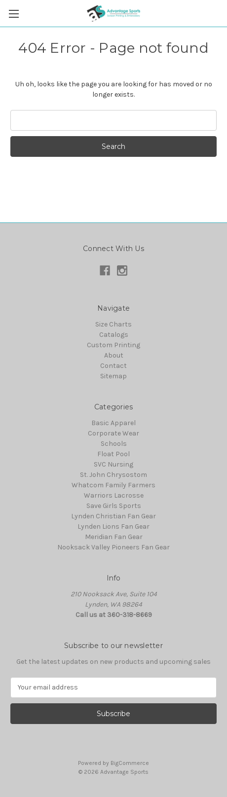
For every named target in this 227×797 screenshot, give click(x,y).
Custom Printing (113, 345)
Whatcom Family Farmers (113, 485)
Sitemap (113, 376)
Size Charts (113, 324)
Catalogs (113, 334)
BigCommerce (130, 763)
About (113, 355)
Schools (114, 443)
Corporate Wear (113, 433)
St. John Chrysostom (113, 475)
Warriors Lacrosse (114, 495)
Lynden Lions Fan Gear (113, 526)
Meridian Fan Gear (114, 537)
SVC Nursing (113, 464)
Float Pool (113, 454)
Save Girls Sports (113, 506)
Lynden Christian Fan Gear (113, 516)
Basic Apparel (113, 423)
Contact (113, 366)
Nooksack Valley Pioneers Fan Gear (113, 547)
